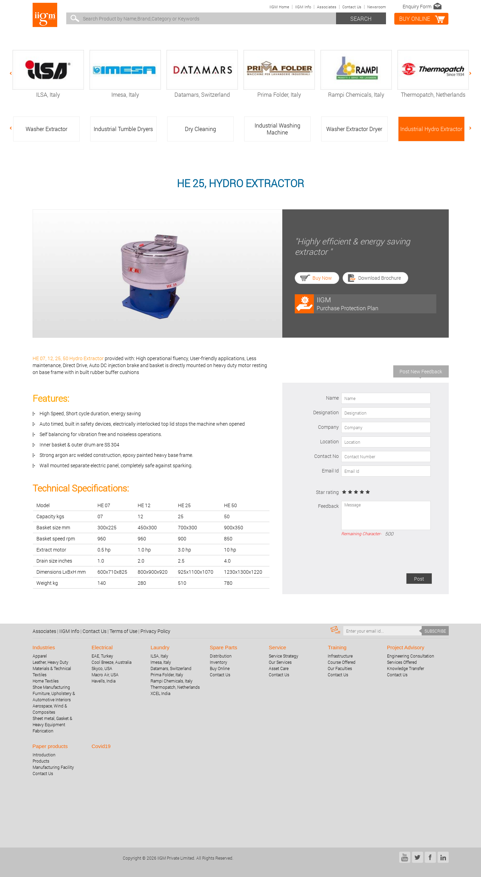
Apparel (40, 656)
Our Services (280, 662)
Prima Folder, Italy (279, 91)
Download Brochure (379, 278)
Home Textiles (46, 681)
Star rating (327, 492)
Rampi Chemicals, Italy (356, 91)
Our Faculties (340, 668)
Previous (14, 73)
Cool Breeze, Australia (111, 662)
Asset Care (279, 668)
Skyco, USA (102, 668)
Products (41, 761)
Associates (326, 6)
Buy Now (322, 278)
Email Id (330, 470)
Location (329, 441)
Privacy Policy (155, 631)
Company (328, 427)
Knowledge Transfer (405, 668)
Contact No (326, 456)
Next (467, 73)
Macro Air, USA (105, 674)
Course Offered (341, 662)
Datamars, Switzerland (202, 91)
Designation (326, 412)
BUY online (414, 18)
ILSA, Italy (48, 91)
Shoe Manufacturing (51, 687)
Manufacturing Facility (53, 767)
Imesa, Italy (125, 91)
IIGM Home (279, 6)
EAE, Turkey (102, 656)
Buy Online (220, 668)
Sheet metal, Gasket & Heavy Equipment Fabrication (52, 724)
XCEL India (160, 693)
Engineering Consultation (410, 656)
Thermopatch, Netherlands (433, 91)
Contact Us (351, 6)
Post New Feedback (421, 371)
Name (332, 397)
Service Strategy (283, 656)
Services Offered (402, 662)
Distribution (221, 656)
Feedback (328, 506)
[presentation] (379, 556)
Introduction (44, 754)
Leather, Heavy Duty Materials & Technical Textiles (52, 668)
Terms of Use (123, 631)
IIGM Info (303, 6)
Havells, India (103, 681)
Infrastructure (340, 656)
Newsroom (376, 6)
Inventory (218, 662)
